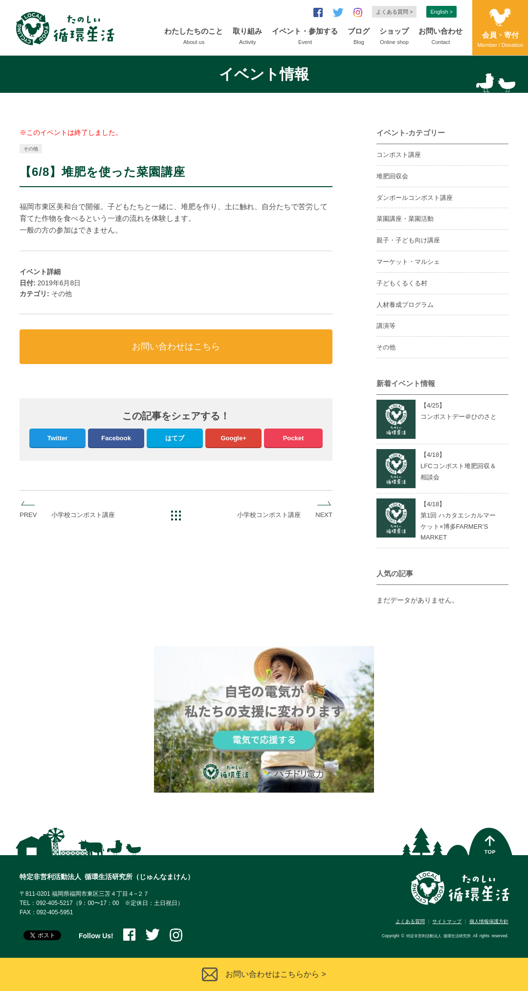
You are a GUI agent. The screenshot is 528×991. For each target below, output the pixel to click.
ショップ (394, 37)
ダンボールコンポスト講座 (414, 197)
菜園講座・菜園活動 (405, 218)
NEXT (323, 514)
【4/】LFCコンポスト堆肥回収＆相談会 (458, 466)
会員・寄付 (500, 40)
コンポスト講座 (398, 154)
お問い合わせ (440, 37)
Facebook (116, 438)
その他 (30, 148)
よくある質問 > (394, 12)
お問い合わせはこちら (176, 346)
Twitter (57, 438)
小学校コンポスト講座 (83, 514)
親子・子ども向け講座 (408, 240)
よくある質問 (410, 921)
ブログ (359, 37)
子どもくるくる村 (401, 283)
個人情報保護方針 (488, 921)
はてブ (174, 438)
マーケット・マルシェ (408, 261)
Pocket (293, 438)
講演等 (386, 325)
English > (441, 12)
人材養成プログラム (405, 304)
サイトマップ (447, 921)
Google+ (233, 438)
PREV (28, 514)
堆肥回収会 (392, 176)
